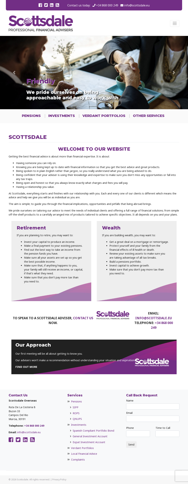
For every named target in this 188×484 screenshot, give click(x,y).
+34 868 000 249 (107, 5)
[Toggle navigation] (174, 23)
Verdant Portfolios (103, 116)
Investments (61, 116)
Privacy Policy (59, 479)
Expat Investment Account (89, 442)
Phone (138, 431)
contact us (83, 318)
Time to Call (167, 431)
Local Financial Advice (84, 453)
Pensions (31, 116)
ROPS (76, 413)
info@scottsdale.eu (137, 5)
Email (152, 416)
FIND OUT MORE (26, 367)
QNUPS (77, 419)
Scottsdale (22, 479)
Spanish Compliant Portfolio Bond (93, 430)
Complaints (78, 459)
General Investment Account (90, 436)
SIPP (75, 407)
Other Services (148, 116)
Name (152, 404)
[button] (14, 72)
